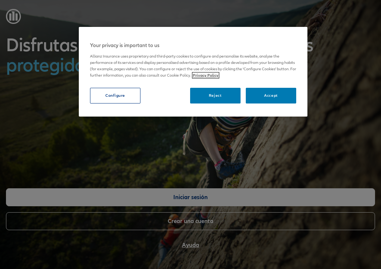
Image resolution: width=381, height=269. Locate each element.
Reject (215, 95)
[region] (193, 72)
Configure (115, 95)
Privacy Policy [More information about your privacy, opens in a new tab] (206, 75)
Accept (271, 95)
